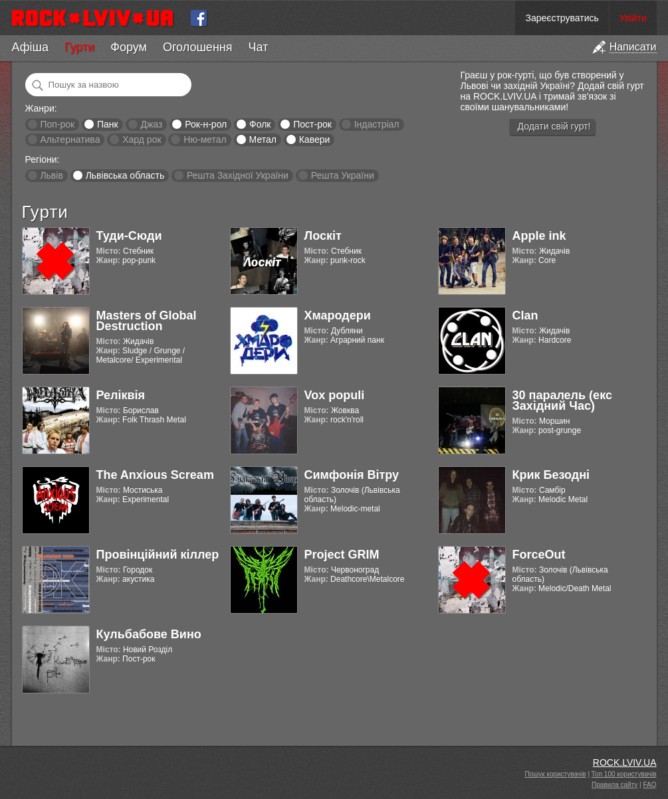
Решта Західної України (237, 175)
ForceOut (539, 554)
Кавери (314, 139)
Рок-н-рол (206, 124)
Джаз (151, 124)
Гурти (79, 47)
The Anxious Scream (155, 475)
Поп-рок (57, 124)
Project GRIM (342, 554)
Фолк (260, 124)
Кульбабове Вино (148, 634)
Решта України (342, 175)
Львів (51, 175)
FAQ (649, 784)
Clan (525, 315)
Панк (107, 124)
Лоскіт (323, 235)
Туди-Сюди (129, 235)
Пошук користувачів (555, 774)
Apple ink (539, 235)
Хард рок (141, 139)
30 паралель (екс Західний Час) (562, 400)
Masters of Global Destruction (146, 321)
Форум (128, 47)
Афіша (30, 47)
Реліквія (121, 395)
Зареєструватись (561, 18)
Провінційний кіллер (157, 554)
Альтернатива (70, 139)
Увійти (633, 18)
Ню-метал (204, 139)
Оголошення (198, 47)
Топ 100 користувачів (624, 774)
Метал (263, 139)
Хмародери (337, 315)
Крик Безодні (551, 475)
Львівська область (125, 175)
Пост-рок (312, 124)
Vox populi (334, 395)
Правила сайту (614, 784)
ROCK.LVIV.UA (625, 762)
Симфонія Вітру (351, 475)
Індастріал (376, 124)
